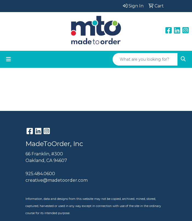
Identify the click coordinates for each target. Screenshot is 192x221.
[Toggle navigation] (8, 59)
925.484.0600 (40, 173)
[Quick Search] (145, 59)
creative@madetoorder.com (56, 180)
